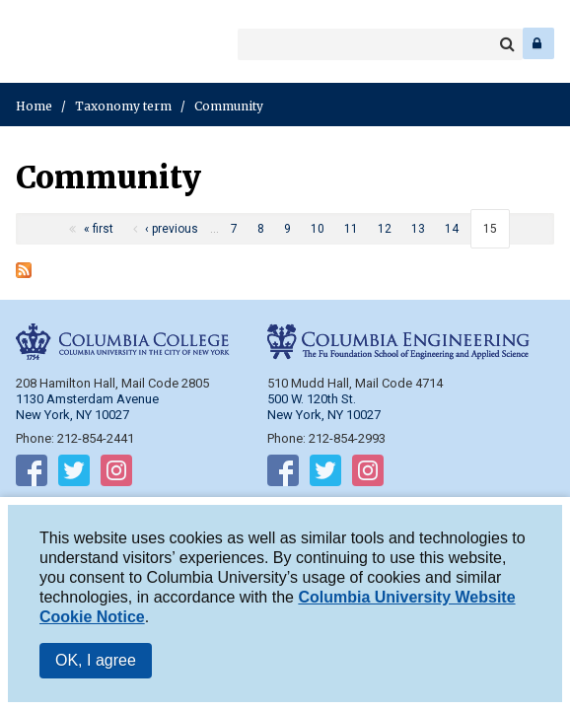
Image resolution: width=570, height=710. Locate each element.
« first (98, 229)
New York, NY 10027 (324, 414)
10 (317, 229)
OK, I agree (95, 660)
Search (507, 44)
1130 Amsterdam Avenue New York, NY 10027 (87, 406)
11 (351, 229)
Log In (538, 43)
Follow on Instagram (116, 474)
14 (452, 229)
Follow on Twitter (74, 474)
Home (34, 106)
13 (418, 229)
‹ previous (171, 229)
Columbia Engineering (58, 43)
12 (385, 229)
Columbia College (31, 43)
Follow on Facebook (31, 474)
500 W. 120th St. (311, 398)
